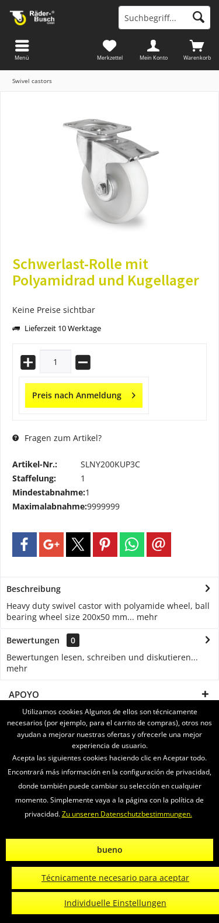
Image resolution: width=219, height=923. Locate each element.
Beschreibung (33, 588)
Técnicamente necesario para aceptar (115, 877)
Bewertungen (33, 640)
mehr (146, 616)
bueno (110, 849)
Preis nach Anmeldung (83, 393)
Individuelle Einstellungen (115, 902)
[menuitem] (197, 49)
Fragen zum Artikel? (57, 437)
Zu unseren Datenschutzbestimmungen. (127, 814)
